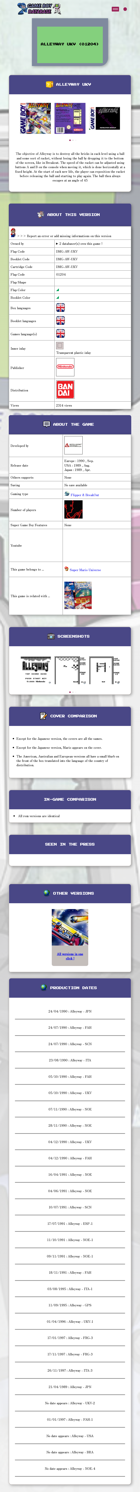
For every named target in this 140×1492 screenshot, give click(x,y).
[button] (70, 140)
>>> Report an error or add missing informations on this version (64, 235)
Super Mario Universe (82, 569)
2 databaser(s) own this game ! (80, 243)
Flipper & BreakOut (84, 494)
